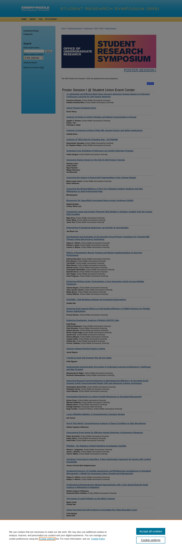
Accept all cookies (150, 531)
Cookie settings (47, 539)
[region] (91, 535)
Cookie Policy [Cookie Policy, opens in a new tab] (98, 539)
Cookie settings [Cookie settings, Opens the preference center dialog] (151, 540)
